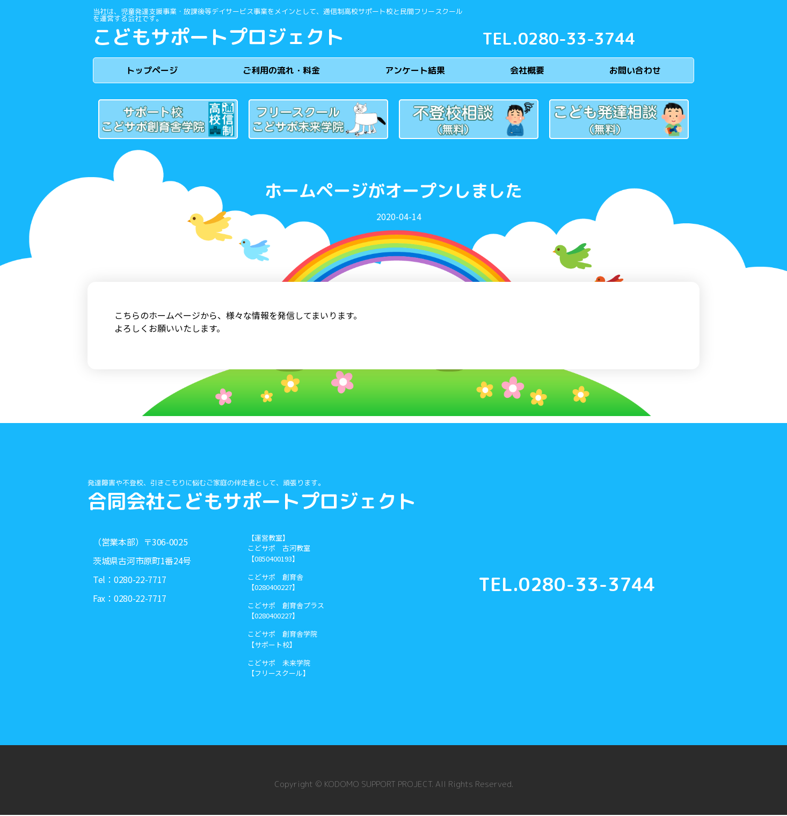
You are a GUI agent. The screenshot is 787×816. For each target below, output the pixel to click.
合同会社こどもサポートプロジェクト (252, 502)
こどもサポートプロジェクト (218, 36)
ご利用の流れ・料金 (281, 71)
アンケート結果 (415, 71)
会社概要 (527, 71)
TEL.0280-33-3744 (558, 38)
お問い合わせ (635, 71)
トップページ (152, 71)
